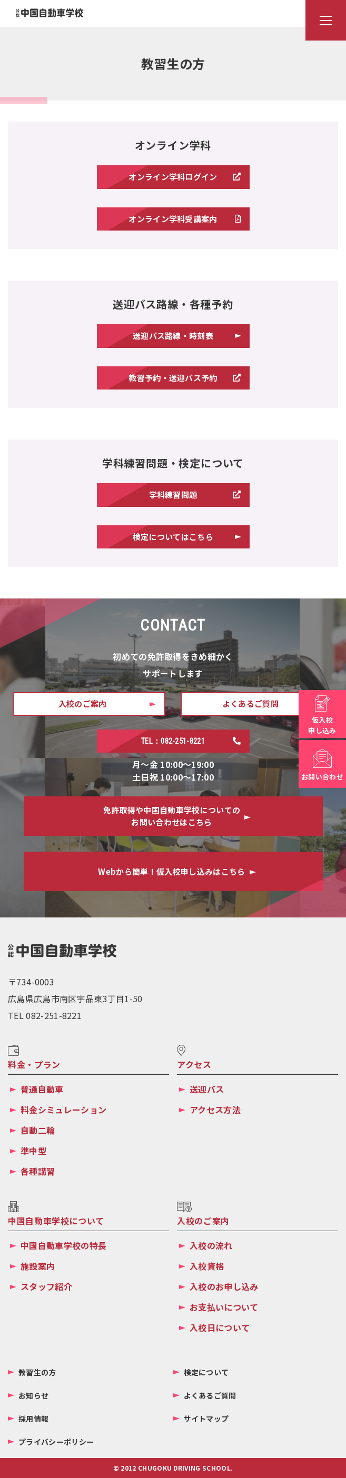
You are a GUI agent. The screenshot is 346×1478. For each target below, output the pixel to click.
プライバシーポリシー (56, 1441)
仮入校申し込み (322, 725)
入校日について (220, 1327)
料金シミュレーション (63, 1109)
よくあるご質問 (210, 1395)
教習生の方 (37, 1372)
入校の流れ (211, 1245)
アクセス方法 (215, 1109)
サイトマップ (206, 1418)
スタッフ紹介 (46, 1286)
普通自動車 (42, 1089)
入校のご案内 (203, 1220)
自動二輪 (38, 1130)
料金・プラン (34, 1064)
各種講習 (38, 1171)
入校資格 (207, 1266)
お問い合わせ (322, 777)
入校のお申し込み (224, 1286)
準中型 (33, 1150)
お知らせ (33, 1395)
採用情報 (33, 1418)
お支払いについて (224, 1307)
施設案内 (38, 1266)
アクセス (194, 1064)
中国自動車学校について (56, 1220)
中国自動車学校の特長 (63, 1245)
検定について (206, 1372)
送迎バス (207, 1089)
